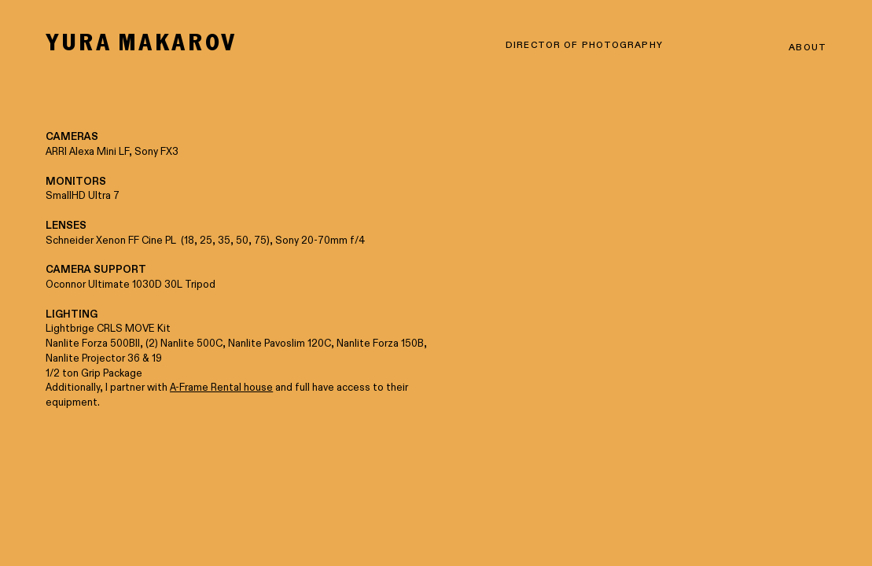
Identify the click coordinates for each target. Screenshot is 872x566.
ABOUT (807, 47)
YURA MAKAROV (141, 42)
